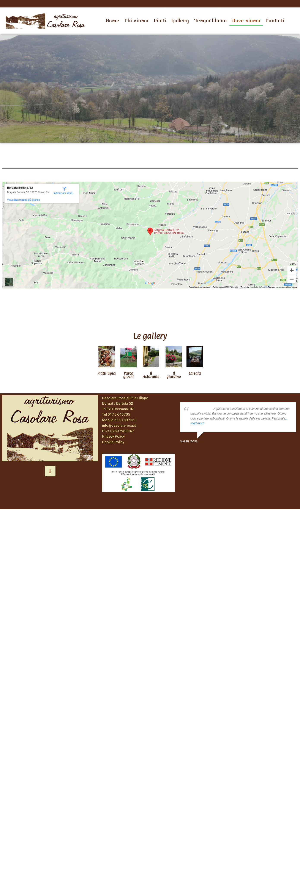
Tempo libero (210, 20)
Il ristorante (150, 375)
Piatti (160, 20)
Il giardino (173, 375)
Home (112, 20)
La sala (195, 373)
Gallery (180, 20)
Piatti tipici (106, 373)
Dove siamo (246, 20)
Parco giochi (128, 375)
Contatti (274, 20)
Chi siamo (136, 20)
